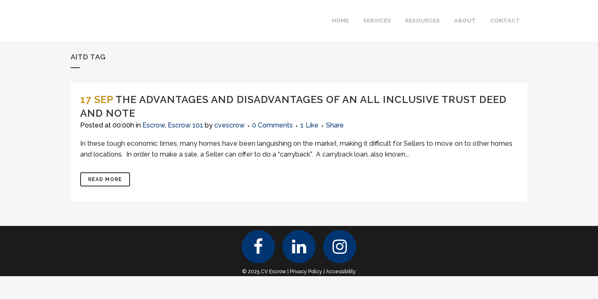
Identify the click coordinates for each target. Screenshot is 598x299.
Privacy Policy (306, 271)
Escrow (153, 125)
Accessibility (341, 271)
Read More (105, 179)
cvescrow (229, 125)
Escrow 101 (185, 125)
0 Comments (272, 125)
